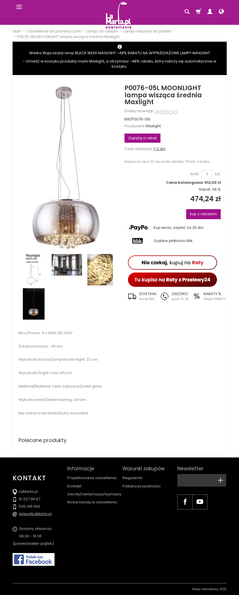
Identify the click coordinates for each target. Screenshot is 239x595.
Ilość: (195, 174)
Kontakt (74, 486)
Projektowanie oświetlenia (92, 478)
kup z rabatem (203, 214)
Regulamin (132, 478)
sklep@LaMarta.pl (35, 514)
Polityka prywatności (141, 486)
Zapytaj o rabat (142, 138)
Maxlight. (154, 126)
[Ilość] (207, 174)
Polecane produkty (43, 440)
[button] (140, 296)
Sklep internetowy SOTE (209, 589)
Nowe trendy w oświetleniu (92, 502)
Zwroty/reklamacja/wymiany (94, 494)
